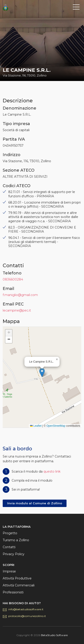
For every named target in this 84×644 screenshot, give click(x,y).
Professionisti (13, 592)
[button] (42, 372)
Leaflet (35, 425)
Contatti (9, 547)
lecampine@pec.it (17, 310)
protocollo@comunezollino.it (27, 616)
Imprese (9, 571)
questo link (51, 471)
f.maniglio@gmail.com (20, 295)
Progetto (10, 533)
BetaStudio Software (54, 635)
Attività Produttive (17, 578)
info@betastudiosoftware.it (25, 609)
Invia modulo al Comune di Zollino (34, 503)
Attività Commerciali (18, 585)
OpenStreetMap (55, 425)
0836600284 (13, 279)
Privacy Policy (13, 554)
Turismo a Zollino (16, 540)
